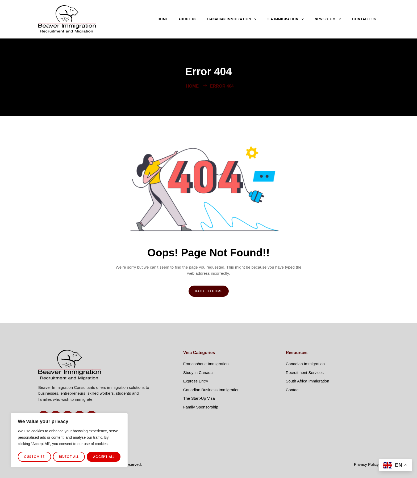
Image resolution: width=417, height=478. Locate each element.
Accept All (103, 456)
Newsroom (328, 19)
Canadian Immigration (232, 19)
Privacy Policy (366, 464)
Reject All (69, 456)
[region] (69, 440)
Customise (34, 456)
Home (163, 19)
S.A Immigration (286, 19)
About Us (187, 19)
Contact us (364, 19)
